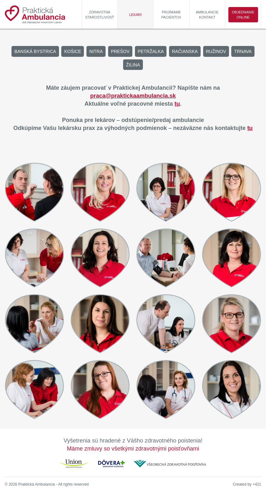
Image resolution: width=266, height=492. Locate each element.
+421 (257, 484)
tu (177, 104)
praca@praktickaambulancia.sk (133, 96)
